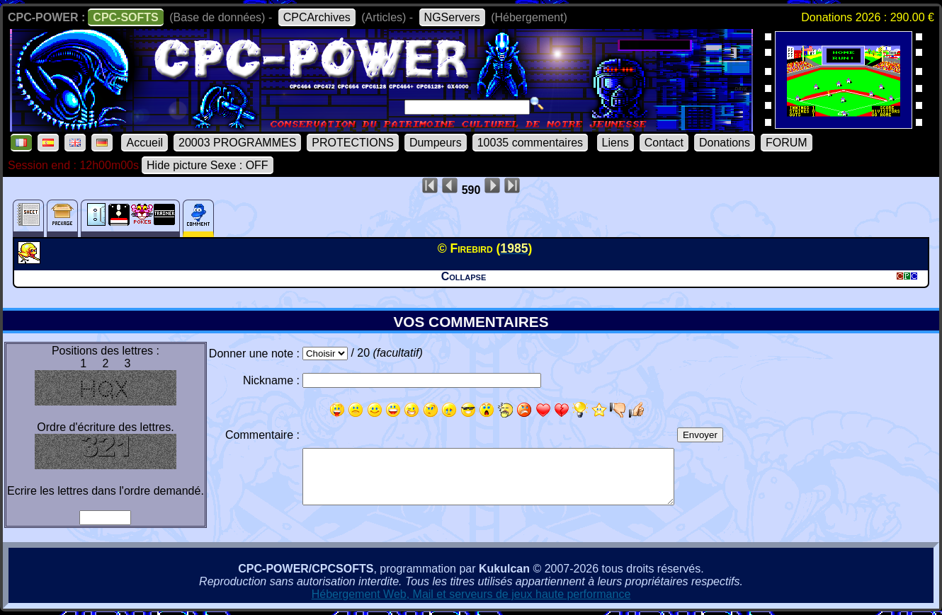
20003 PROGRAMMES (237, 143)
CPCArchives (317, 17)
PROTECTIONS (353, 143)
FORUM (786, 143)
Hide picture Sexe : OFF (207, 165)
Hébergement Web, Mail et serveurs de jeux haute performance (471, 594)
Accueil (144, 143)
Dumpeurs (435, 143)
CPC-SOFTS (125, 17)
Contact (664, 143)
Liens (615, 143)
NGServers (452, 17)
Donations (724, 143)
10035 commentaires (530, 143)
